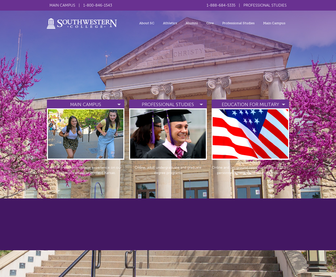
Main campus (85, 104)
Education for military (250, 104)
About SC (146, 23)
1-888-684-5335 (221, 5)
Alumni (192, 23)
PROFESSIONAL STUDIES (265, 5)
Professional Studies (238, 23)
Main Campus (274, 23)
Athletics (170, 23)
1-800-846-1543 (97, 5)
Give (210, 23)
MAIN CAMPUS (62, 5)
